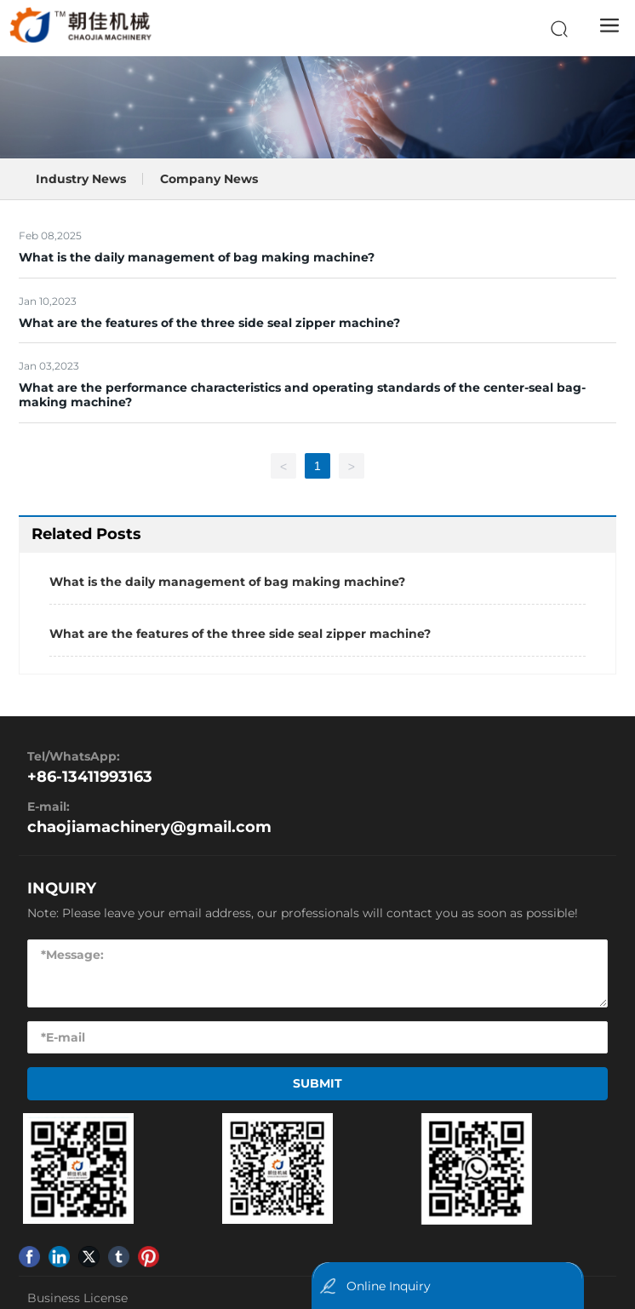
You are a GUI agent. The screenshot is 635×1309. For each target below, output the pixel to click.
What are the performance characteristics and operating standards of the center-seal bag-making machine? (302, 395)
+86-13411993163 (89, 776)
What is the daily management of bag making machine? (197, 257)
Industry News (81, 179)
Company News (209, 179)
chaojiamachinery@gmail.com (149, 827)
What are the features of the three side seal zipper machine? (209, 322)
